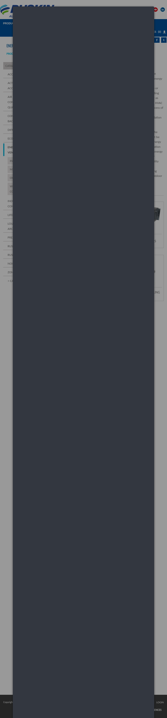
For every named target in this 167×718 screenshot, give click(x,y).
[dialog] (83, 23)
